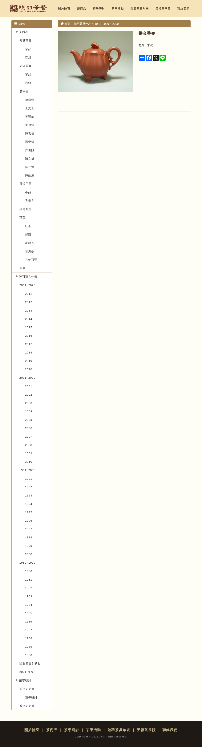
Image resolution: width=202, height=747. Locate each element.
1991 (28, 478)
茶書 (22, 268)
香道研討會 (27, 706)
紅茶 (28, 226)
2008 (28, 445)
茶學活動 (118, 8)
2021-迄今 (26, 671)
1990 (28, 655)
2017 (28, 344)
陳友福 (29, 133)
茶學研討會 (27, 689)
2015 (28, 327)
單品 (28, 49)
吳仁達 (29, 167)
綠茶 (28, 234)
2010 (28, 461)
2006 (28, 428)
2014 (28, 318)
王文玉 (29, 108)
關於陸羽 (64, 8)
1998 (28, 537)
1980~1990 (27, 562)
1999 (28, 545)
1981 (28, 579)
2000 (28, 554)
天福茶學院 (163, 8)
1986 (28, 621)
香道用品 (25, 183)
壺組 (28, 57)
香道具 (29, 200)
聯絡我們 (183, 8)
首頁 (65, 23)
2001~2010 (27, 377)
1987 (28, 629)
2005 (28, 419)
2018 (28, 352)
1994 (28, 503)
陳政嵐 (29, 175)
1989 (28, 646)
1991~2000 (27, 470)
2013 (28, 310)
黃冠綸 (29, 116)
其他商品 (25, 209)
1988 (28, 638)
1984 (28, 604)
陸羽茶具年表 (140, 8)
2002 (28, 394)
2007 (28, 436)
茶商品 (81, 8)
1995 (28, 512)
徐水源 (29, 99)
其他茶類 (31, 259)
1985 (28, 613)
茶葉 (22, 217)
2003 (28, 403)
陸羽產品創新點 (30, 663)
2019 (28, 360)
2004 (28, 411)
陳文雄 (29, 158)
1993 (28, 495)
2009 (28, 453)
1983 (28, 596)
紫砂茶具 (25, 40)
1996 (28, 520)
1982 (28, 588)
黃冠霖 (29, 125)
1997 (28, 529)
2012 (28, 302)
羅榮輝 (29, 141)
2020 (28, 369)
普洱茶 (29, 251)
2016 (28, 335)
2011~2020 (27, 285)
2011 (28, 293)
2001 (28, 386)
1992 (28, 487)
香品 (28, 192)
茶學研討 (99, 8)
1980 (28, 571)
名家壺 (24, 91)
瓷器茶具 (25, 65)
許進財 (29, 150)
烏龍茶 (29, 242)
